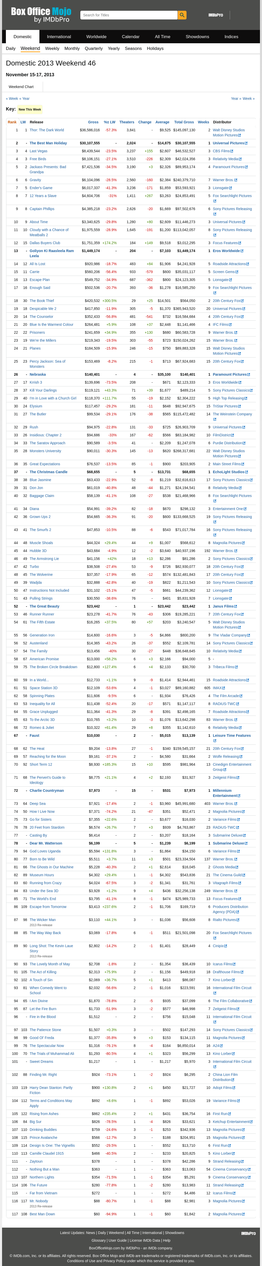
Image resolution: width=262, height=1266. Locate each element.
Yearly (114, 48)
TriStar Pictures (227, 406)
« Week (12, 98)
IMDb (152, 1248)
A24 (218, 1046)
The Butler (38, 414)
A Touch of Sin (41, 980)
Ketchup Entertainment (233, 1122)
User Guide (118, 1240)
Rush (34, 427)
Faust (34, 735)
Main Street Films (229, 464)
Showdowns (197, 36)
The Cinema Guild (229, 875)
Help (166, 1240)
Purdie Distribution (229, 443)
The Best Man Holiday (48, 143)
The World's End (43, 899)
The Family (38, 651)
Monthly (72, 48)
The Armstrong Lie (44, 559)
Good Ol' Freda (42, 1038)
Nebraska (38, 374)
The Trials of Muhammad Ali (52, 1054)
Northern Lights (42, 1177)
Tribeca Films (225, 667)
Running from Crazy (46, 883)
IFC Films (222, 324)
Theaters (126, 122)
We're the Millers (43, 340)
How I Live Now (42, 811)
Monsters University (45, 451)
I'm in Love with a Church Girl (53, 398)
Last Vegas (38, 151)
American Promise (44, 659)
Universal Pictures (230, 143)
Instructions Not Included (49, 590)
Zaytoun (36, 1161)
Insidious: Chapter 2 (46, 435)
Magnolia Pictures (229, 543)
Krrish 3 (36, 382)
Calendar (131, 36)
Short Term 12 (41, 764)
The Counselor (41, 317)
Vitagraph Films (227, 883)
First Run (222, 1114)
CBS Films (223, 151)
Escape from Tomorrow (48, 907)
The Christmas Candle (49, 472)
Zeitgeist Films (226, 777)
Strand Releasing (228, 1161)
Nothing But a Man (44, 1169)
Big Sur (35, 1122)
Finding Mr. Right (43, 1075)
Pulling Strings (41, 598)
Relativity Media (227, 159)
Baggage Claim (42, 496)
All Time (162, 36)
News (90, 1233)
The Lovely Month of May (50, 964)
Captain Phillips (42, 209)
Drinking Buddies (43, 1130)
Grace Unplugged (44, 712)
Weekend (116, 1233)
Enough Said (40, 288)
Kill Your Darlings (43, 390)
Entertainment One (230, 509)
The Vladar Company (231, 635)
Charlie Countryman (47, 790)
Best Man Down (42, 1214)
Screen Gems (226, 272)
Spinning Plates (42, 696)
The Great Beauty (44, 606)
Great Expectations (45, 464)
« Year (24, 98)
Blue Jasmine (40, 480)
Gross (93, 122)
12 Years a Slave (43, 196)
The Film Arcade (228, 696)
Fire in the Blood (43, 1017)
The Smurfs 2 (40, 530)
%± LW (109, 122)
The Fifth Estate (42, 622)
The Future (38, 1185)
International (59, 36)
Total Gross (184, 122)
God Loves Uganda (45, 851)
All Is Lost (37, 264)
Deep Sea (38, 804)
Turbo (34, 567)
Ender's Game (41, 188)
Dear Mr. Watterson (46, 843)
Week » (249, 98)
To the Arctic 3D (42, 720)
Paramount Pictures (230, 167)
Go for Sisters (41, 819)
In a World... (39, 680)
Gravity (35, 180)
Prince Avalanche (43, 1137)
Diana (34, 509)
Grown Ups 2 (40, 517)
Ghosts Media (226, 867)
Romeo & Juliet (42, 728)
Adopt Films (224, 1088)
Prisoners (37, 332)
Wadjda (36, 582)
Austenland (39, 643)
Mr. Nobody (39, 1201)
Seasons (133, 48)
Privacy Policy (114, 1261)
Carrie (34, 272)
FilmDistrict (223, 435)
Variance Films (226, 819)
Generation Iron (42, 635)
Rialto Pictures (226, 920)
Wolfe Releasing (228, 756)
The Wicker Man (43, 920)
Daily (11, 48)
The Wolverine (41, 574)
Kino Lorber (224, 980)
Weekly (52, 48)
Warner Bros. (225, 180)
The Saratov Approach (47, 443)
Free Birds (38, 159)
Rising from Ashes (44, 1114)
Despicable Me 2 (43, 309)
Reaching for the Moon (48, 756)
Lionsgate (222, 188)
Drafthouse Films (228, 972)
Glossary (99, 1240)
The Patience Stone (45, 1030)
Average (162, 122)
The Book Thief (42, 301)
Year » (236, 98)
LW (23, 122)
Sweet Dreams (41, 1061)
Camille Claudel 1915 (47, 1153)
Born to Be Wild (42, 859)
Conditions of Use (81, 1261)
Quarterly (94, 48)
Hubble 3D (38, 551)
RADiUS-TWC (226, 704)
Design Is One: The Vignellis (52, 1145)
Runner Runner (42, 614)
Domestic (23, 36)
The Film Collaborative (233, 1001)
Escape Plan (40, 280)
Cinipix (220, 946)
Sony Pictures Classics (233, 390)
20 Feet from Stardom (47, 827)
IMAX (219, 688)
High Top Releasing (230, 398)
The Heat (37, 748)
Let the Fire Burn (43, 1009)
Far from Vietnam (43, 1193)
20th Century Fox (228, 301)
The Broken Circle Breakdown (53, 667)
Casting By (38, 835)
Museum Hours (42, 875)
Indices (231, 36)
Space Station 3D (44, 688)
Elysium (36, 406)
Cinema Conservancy (232, 1169)
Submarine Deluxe (229, 835)
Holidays (155, 48)
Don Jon (36, 488)
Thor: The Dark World (47, 130)
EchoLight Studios (230, 472)
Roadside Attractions (231, 264)
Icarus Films (224, 964)
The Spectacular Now (47, 1046)
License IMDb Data (145, 1240)
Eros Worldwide (228, 251)
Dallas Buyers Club (45, 243)
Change (144, 122)
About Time (39, 222)
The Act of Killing (43, 972)
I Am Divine (39, 1001)
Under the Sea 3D (44, 891)
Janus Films (225, 606)
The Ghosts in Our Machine (51, 867)
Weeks (203, 122)
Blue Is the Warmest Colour (51, 324)
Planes (35, 348)
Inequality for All (42, 704)
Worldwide (96, 36)
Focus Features (227, 243)
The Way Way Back (45, 933)
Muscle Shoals (41, 543)
